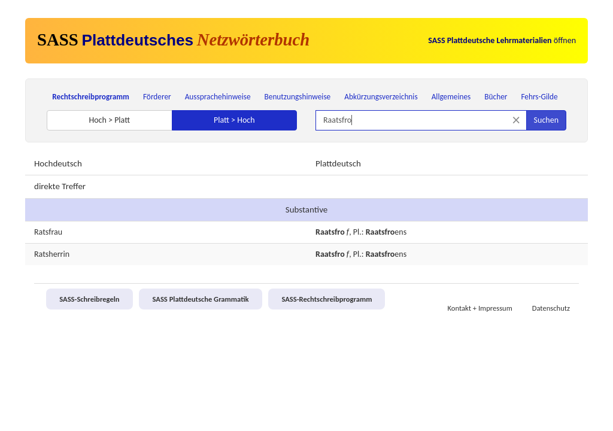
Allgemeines (451, 97)
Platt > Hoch (234, 120)
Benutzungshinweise (298, 97)
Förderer (157, 97)
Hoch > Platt (109, 120)
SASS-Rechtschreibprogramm (326, 299)
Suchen (546, 120)
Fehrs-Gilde (539, 97)
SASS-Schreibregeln (89, 299)
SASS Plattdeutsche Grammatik (200, 299)
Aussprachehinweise (218, 97)
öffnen (502, 40)
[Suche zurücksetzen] (516, 120)
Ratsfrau (48, 232)
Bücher (495, 97)
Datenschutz (551, 307)
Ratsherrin (51, 254)
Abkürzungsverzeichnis (380, 97)
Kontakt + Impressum (480, 307)
